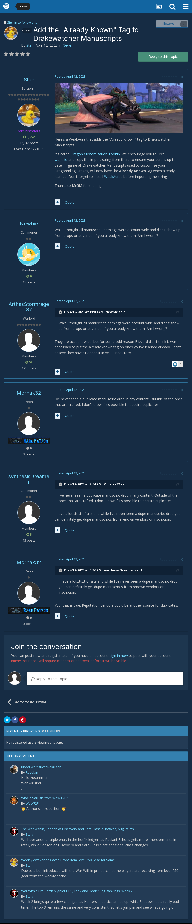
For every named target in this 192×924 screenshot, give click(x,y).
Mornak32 (29, 393)
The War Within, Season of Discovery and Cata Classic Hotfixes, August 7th (77, 829)
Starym (31, 835)
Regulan (32, 773)
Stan (30, 45)
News (67, 45)
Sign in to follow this (22, 22)
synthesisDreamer (29, 479)
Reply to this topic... (50, 679)
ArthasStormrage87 (29, 307)
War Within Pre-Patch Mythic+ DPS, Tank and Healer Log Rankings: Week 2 (77, 891)
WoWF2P (32, 804)
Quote (69, 203)
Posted (69, 76)
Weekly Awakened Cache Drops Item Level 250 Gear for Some (68, 860)
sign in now (119, 656)
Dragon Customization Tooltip (94, 154)
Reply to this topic (163, 56)
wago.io (60, 160)
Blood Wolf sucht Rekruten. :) (42, 767)
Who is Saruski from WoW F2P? (44, 798)
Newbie (29, 224)
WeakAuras (89, 177)
